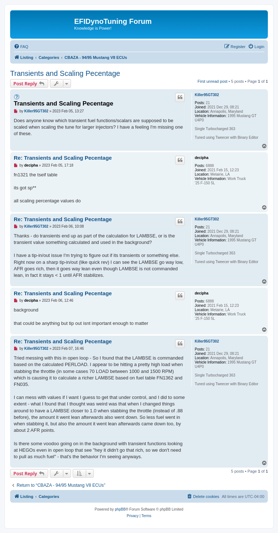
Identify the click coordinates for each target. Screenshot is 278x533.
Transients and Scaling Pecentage (65, 73)
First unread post (213, 81)
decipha (201, 158)
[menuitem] (21, 46)
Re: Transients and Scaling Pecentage (63, 158)
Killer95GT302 (207, 95)
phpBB (120, 509)
